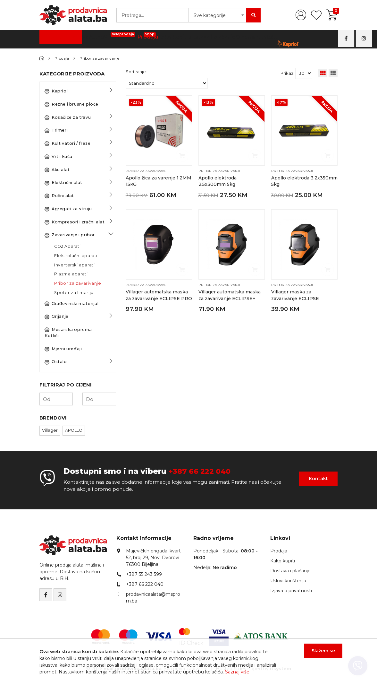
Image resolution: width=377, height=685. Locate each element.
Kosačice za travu (68, 117)
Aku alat (57, 169)
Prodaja (143, 36)
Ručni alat (59, 195)
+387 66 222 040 (202, 471)
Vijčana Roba (116, 36)
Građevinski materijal (72, 303)
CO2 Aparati (67, 246)
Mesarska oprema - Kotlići (70, 332)
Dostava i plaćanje (205, 38)
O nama (237, 38)
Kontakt (258, 38)
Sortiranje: (136, 71)
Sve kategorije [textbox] (210, 15)
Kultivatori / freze (67, 143)
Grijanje (57, 316)
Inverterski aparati (74, 265)
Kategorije (57, 38)
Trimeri (56, 130)
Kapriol (56, 91)
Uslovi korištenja (288, 581)
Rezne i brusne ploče (71, 104)
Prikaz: (287, 73)
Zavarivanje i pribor (70, 235)
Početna (89, 38)
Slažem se (318, 655)
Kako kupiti (169, 38)
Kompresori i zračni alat (75, 222)
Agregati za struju (68, 209)
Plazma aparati (71, 274)
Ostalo (56, 361)
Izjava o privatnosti (291, 591)
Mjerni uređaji (63, 348)
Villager (50, 430)
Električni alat (63, 182)
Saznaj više (237, 672)
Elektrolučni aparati (75, 255)
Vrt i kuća (58, 156)
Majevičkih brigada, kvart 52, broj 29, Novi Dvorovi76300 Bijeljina (153, 557)
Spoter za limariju (74, 292)
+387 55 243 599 (144, 574)
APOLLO (73, 430)
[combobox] (217, 15)
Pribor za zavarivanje (104, 58)
